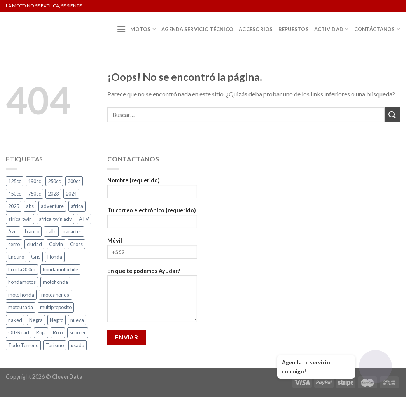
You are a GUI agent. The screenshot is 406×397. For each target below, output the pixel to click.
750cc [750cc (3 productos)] (34, 194)
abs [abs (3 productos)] (30, 206)
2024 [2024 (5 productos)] (71, 194)
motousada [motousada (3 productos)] (20, 307)
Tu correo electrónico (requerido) (152, 220)
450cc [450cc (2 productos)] (14, 194)
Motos (143, 29)
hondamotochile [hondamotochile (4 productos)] (60, 269)
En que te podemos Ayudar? (152, 297)
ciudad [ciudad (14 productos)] (34, 244)
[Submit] (392, 114)
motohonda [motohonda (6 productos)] (55, 282)
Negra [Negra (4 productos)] (36, 320)
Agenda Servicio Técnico (197, 29)
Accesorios (256, 29)
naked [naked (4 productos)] (15, 320)
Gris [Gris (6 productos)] (35, 257)
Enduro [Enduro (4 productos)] (16, 257)
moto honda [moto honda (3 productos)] (21, 295)
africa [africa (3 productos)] (77, 206)
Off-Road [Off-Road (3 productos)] (18, 332)
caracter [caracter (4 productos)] (72, 231)
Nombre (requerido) (152, 190)
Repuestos (293, 29)
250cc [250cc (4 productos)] (54, 181)
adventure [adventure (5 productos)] (52, 206)
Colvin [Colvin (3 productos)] (56, 244)
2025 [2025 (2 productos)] (13, 206)
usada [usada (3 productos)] (77, 345)
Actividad (331, 29)
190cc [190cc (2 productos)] (34, 181)
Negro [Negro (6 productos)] (56, 320)
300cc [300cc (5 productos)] (74, 181)
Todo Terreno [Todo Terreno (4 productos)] (23, 345)
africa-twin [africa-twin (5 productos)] (20, 219)
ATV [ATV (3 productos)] (84, 219)
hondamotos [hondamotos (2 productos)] (22, 282)
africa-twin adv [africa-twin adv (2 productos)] (55, 219)
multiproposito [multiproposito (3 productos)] (56, 307)
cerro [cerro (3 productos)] (14, 244)
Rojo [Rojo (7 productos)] (58, 332)
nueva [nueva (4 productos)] (77, 320)
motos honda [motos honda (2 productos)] (55, 295)
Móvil (152, 250)
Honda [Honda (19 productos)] (54, 257)
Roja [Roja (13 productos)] (41, 332)
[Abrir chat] (375, 366)
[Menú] (121, 28)
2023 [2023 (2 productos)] (53, 194)
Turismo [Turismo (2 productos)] (55, 345)
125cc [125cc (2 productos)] (14, 181)
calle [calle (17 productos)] (51, 231)
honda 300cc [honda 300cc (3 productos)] (22, 269)
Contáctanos (377, 29)
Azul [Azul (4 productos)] (13, 231)
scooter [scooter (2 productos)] (78, 332)
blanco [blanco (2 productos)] (32, 231)
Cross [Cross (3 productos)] (76, 244)
